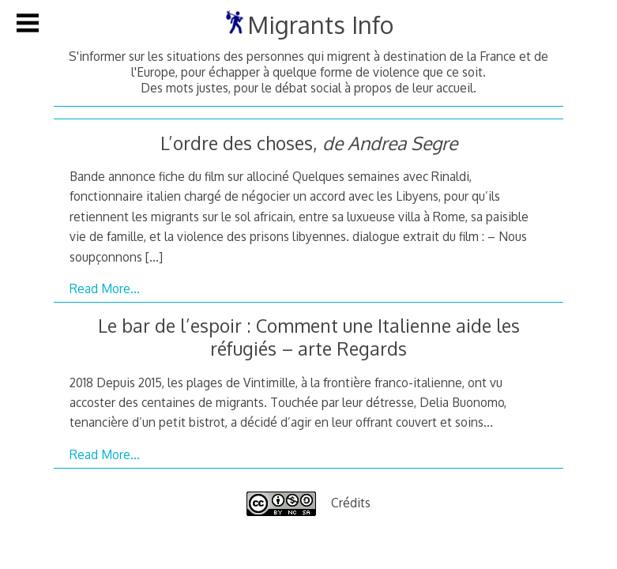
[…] (154, 257)
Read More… (105, 288)
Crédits (351, 503)
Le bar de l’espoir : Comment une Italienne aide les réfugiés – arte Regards (309, 337)
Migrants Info (320, 24)
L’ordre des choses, (308, 142)
